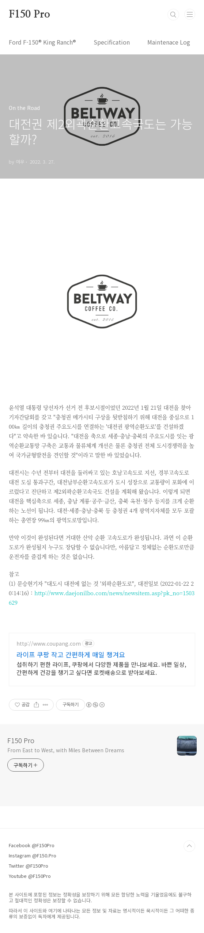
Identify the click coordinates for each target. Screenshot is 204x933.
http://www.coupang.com (48, 644)
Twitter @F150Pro (28, 865)
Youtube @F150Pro (30, 875)
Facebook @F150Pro (31, 845)
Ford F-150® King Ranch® (42, 42)
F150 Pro (29, 14)
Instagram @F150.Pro (32, 855)
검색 (173, 14)
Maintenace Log (168, 42)
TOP (189, 846)
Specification (112, 42)
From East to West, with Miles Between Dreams (65, 750)
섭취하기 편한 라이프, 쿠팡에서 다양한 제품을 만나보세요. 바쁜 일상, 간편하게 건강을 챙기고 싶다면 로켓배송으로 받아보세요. (101, 668)
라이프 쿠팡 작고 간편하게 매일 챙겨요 (70, 654)
